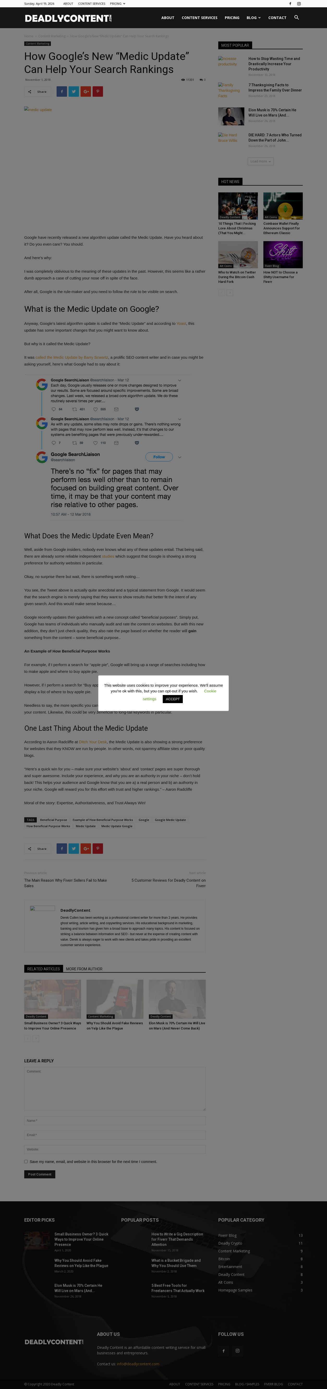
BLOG (254, 17)
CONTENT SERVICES (91, 3)
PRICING (117, 3)
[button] (296, 18)
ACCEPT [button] (173, 699)
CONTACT (277, 17)
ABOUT (68, 3)
